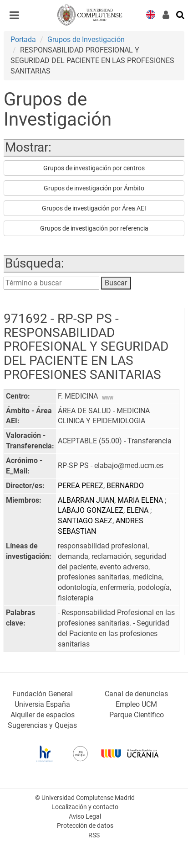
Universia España (42, 704)
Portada (23, 39)
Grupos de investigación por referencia (94, 228)
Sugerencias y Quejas (42, 725)
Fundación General (42, 693)
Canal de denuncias (136, 693)
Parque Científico (136, 714)
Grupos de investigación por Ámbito (94, 188)
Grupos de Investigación (86, 39)
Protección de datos (85, 826)
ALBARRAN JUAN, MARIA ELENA (111, 500)
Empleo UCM (136, 704)
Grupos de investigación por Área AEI (94, 208)
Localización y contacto (84, 807)
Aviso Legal (85, 816)
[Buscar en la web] (180, 14)
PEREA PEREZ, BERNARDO (101, 485)
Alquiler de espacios (42, 714)
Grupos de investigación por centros (94, 168)
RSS (94, 835)
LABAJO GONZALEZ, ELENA (104, 510)
